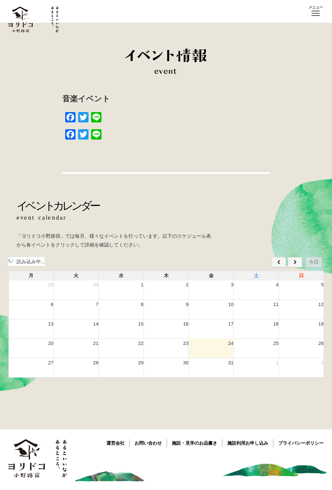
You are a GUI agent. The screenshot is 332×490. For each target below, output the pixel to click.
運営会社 (115, 443)
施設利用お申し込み (247, 443)
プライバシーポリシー (301, 443)
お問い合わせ (148, 443)
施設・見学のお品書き (194, 443)
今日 (314, 262)
